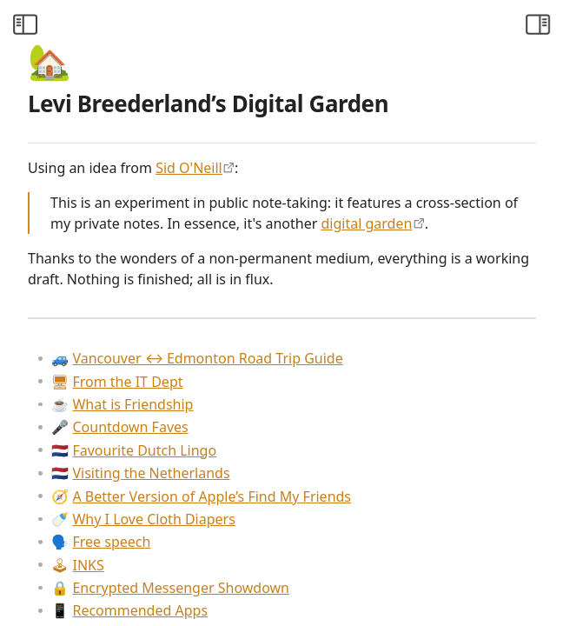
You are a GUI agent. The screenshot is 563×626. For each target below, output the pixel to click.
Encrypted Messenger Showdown (170, 587)
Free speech (100, 541)
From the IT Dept (116, 381)
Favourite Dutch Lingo (133, 450)
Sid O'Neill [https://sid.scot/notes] (189, 167)
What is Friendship (122, 404)
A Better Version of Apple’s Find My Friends (201, 496)
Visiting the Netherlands (140, 473)
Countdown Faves (119, 426)
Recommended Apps (129, 610)
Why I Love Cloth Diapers (143, 519)
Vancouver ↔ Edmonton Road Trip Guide (196, 358)
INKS (77, 565)
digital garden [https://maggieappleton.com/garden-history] (366, 223)
